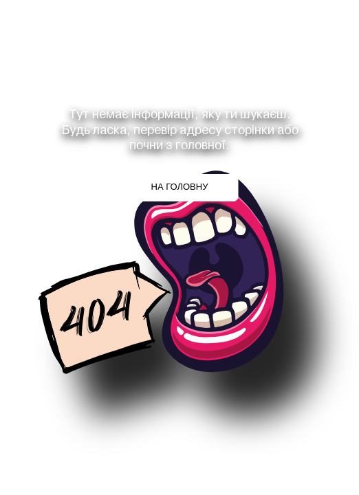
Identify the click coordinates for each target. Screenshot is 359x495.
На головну (179, 187)
